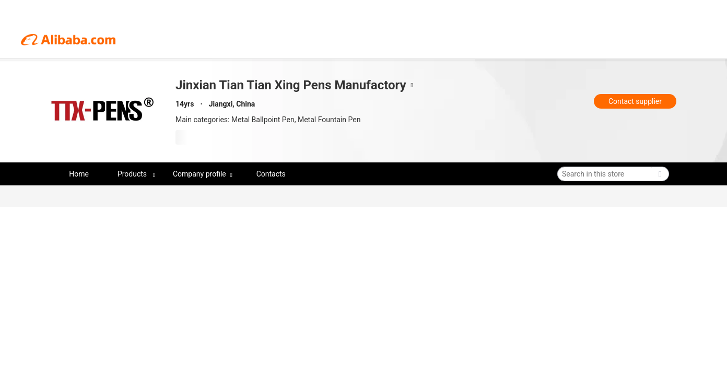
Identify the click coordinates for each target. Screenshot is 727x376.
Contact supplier (635, 101)
